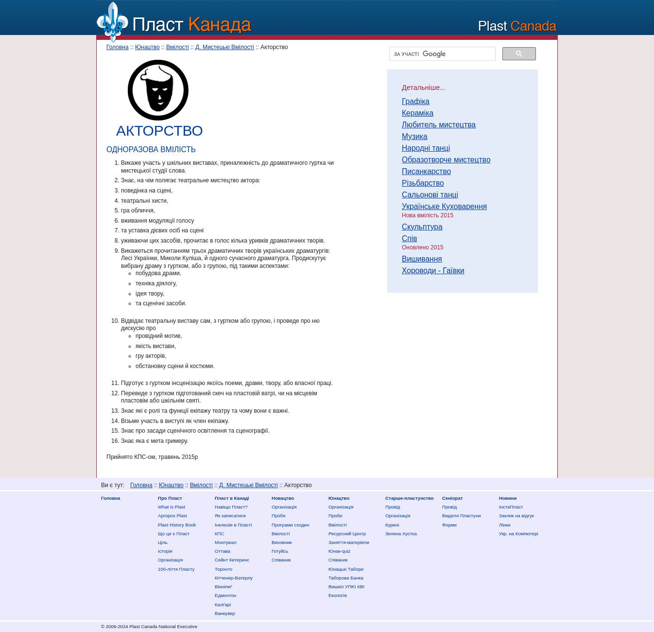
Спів (409, 238)
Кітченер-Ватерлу (234, 577)
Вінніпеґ (223, 586)
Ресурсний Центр (347, 533)
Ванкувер (225, 613)
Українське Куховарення (444, 206)
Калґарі (223, 604)
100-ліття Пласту (176, 569)
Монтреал (226, 542)
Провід (392, 506)
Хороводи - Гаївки (433, 270)
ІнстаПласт (511, 506)
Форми (449, 524)
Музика (415, 136)
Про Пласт (170, 498)
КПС (219, 533)
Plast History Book (177, 524)
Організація (170, 559)
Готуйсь (280, 551)
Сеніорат (452, 498)
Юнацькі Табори (345, 569)
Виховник (282, 542)
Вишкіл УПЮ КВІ (346, 586)
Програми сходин (290, 524)
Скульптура (422, 227)
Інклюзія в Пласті (233, 524)
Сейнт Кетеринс (232, 559)
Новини (507, 498)
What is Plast (171, 506)
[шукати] (441, 54)
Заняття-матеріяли (348, 542)
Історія (165, 551)
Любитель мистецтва (439, 125)
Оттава (222, 551)
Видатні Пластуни (461, 515)
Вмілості (177, 47)
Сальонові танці (430, 195)
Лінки (504, 524)
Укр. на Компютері (518, 533)
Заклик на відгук (516, 515)
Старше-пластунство (409, 498)
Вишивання (422, 259)
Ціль (163, 542)
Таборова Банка (345, 577)
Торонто (223, 569)
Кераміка (417, 113)
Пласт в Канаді (232, 498)
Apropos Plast (172, 515)
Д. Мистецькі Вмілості (224, 47)
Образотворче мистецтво (446, 160)
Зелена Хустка (401, 533)
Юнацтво (147, 47)
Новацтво (283, 498)
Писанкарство (426, 171)
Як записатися (230, 515)
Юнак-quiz (339, 551)
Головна (117, 47)
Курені (392, 524)
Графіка (416, 101)
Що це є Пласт (173, 533)
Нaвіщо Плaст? (231, 506)
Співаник (281, 559)
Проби (278, 515)
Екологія (337, 595)
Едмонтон (225, 595)
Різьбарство (423, 183)
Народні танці (426, 148)
